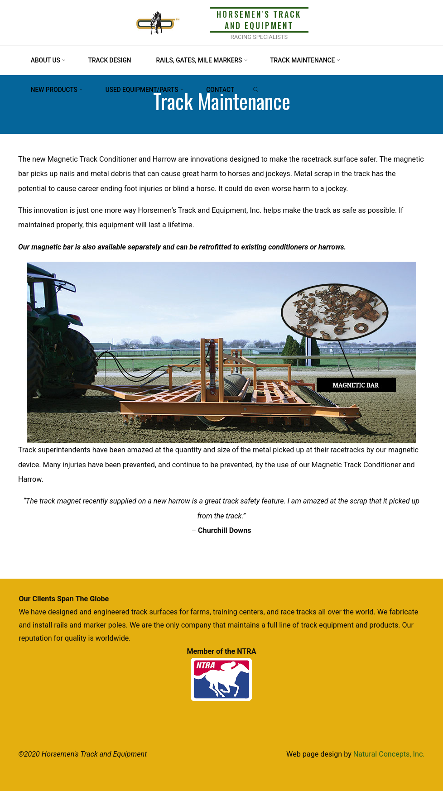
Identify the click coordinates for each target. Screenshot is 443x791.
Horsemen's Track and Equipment (259, 19)
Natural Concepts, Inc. (389, 754)
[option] (221, 352)
